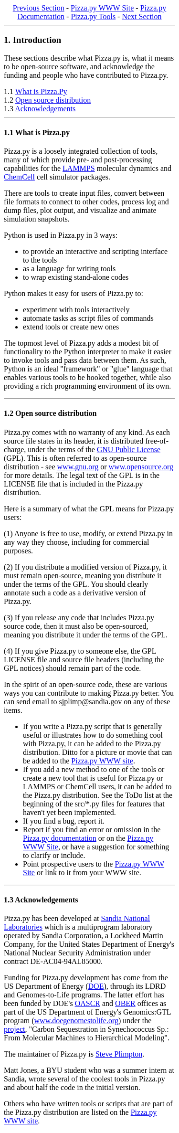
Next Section (141, 16)
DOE (96, 986)
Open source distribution (53, 100)
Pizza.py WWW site (102, 761)
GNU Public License (128, 449)
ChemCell (19, 177)
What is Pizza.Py (41, 91)
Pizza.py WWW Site (102, 8)
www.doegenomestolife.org (76, 1021)
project (14, 1029)
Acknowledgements (45, 109)
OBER (125, 1003)
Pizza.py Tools (93, 16)
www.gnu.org (78, 467)
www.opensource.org (141, 467)
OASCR (87, 1003)
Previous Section (38, 8)
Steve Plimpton (118, 1054)
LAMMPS (79, 168)
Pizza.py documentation (59, 838)
